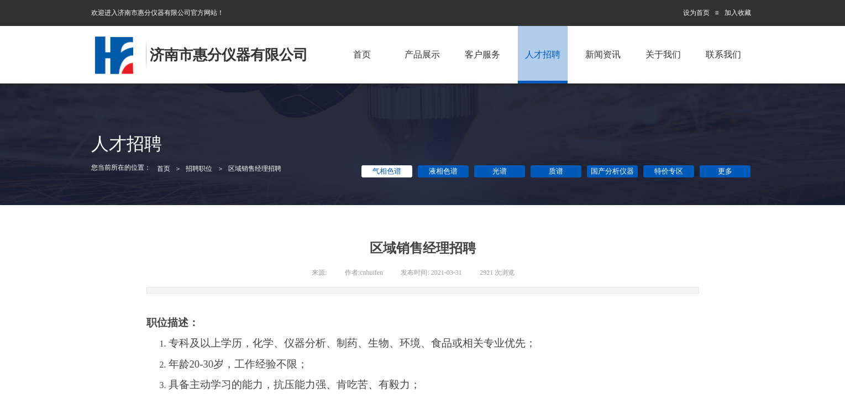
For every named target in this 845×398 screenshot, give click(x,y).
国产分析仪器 (612, 171)
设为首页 (696, 13)
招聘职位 (199, 168)
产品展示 (422, 54)
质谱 (556, 171)
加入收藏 (738, 13)
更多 (725, 171)
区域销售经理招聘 (254, 168)
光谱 (499, 171)
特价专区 (668, 171)
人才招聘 (542, 54)
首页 (362, 54)
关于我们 (663, 54)
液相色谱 (443, 171)
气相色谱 (386, 171)
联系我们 (723, 54)
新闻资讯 (603, 54)
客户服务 (482, 54)
